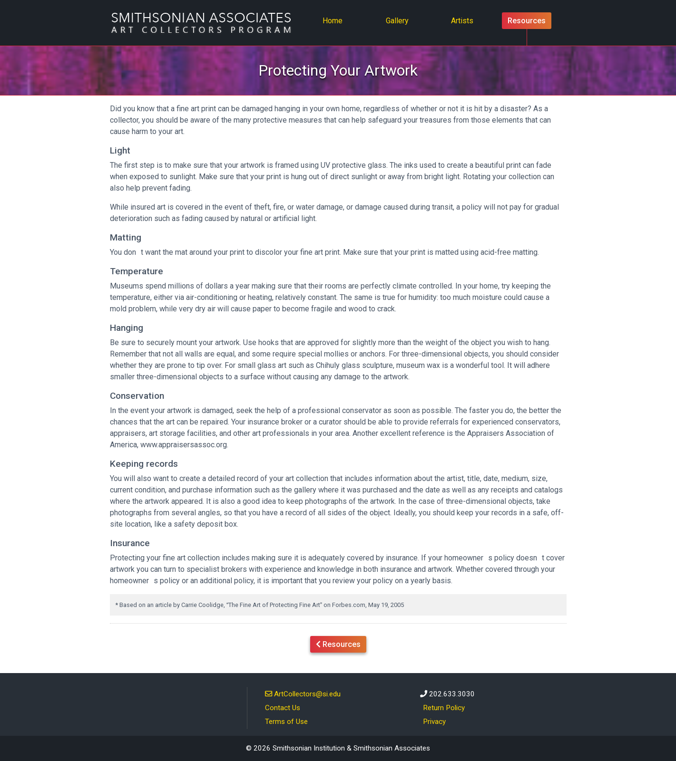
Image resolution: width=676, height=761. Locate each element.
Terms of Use (286, 721)
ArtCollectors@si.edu (303, 693)
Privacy (434, 721)
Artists (462, 20)
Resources (527, 20)
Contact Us (282, 707)
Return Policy (444, 707)
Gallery (397, 20)
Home (335, 20)
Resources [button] (338, 643)
